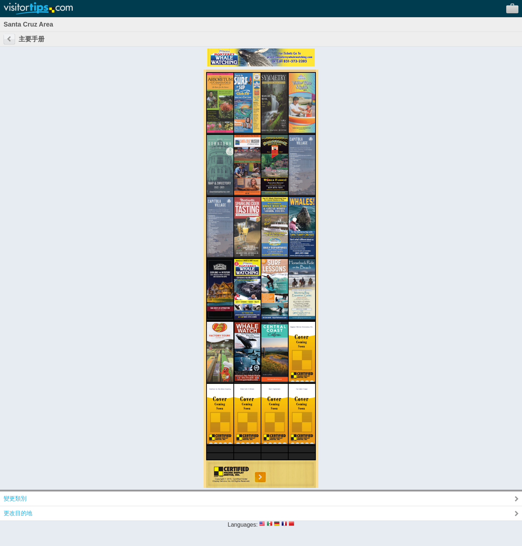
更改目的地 (18, 513)
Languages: (243, 525)
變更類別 (15, 498)
